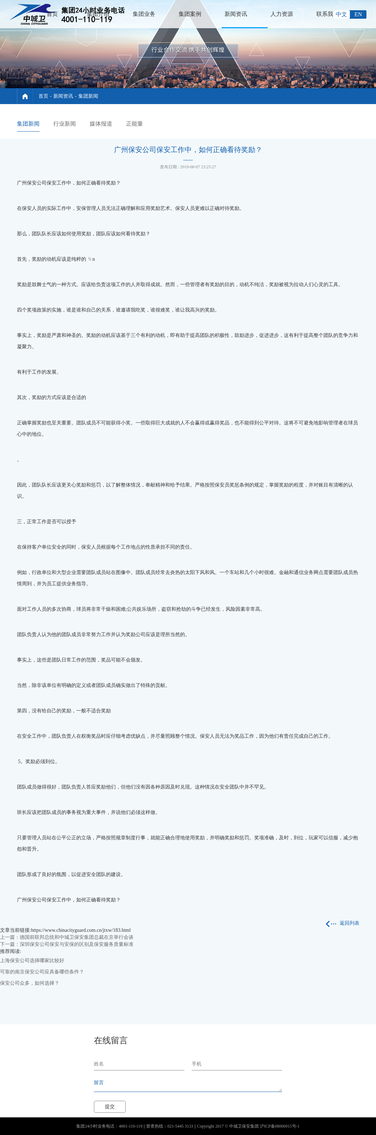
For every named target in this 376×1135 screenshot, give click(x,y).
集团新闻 (88, 96)
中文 (341, 14)
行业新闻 (64, 124)
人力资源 (281, 14)
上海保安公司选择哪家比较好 (32, 960)
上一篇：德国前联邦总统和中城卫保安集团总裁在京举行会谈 (66, 937)
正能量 (134, 124)
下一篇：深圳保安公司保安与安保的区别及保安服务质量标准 (66, 944)
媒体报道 (101, 124)
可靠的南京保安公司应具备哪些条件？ (42, 971)
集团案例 (190, 14)
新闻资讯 (236, 14)
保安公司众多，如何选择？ (29, 983)
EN (358, 14)
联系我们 (327, 14)
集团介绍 (98, 14)
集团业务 (144, 14)
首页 (52, 14)
